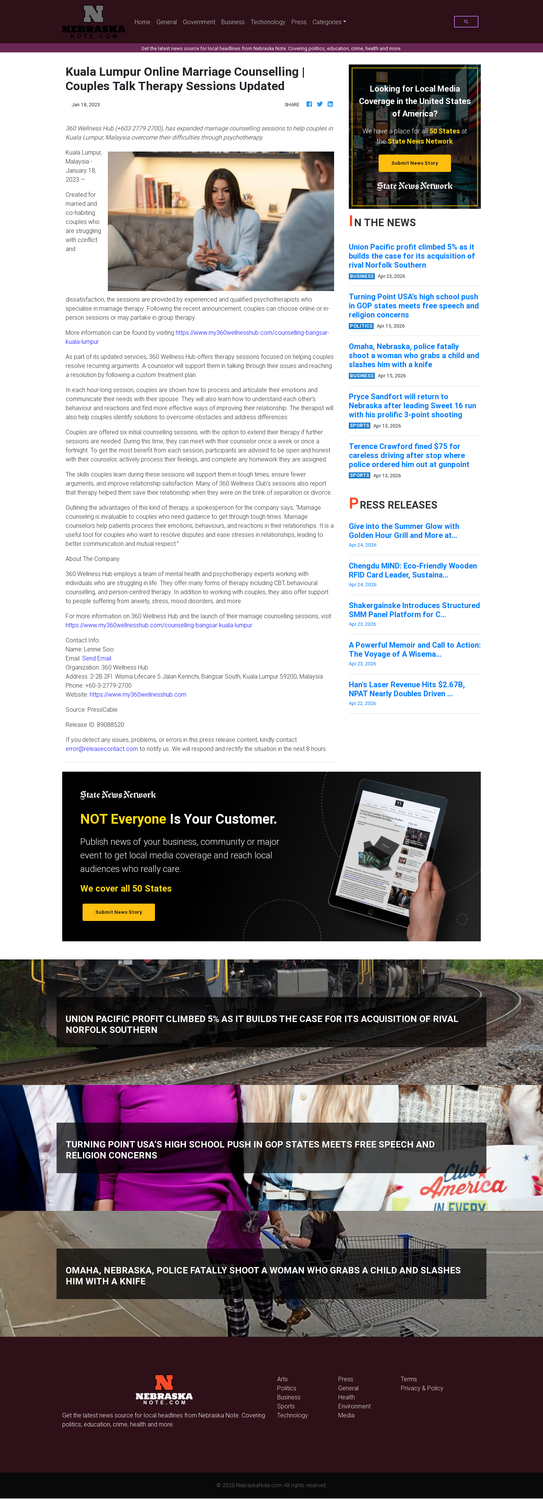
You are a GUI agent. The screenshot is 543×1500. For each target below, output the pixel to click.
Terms (409, 1379)
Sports (286, 1406)
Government (199, 22)
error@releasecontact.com (102, 748)
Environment (354, 1406)
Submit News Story (414, 163)
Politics (286, 1388)
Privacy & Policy (422, 1388)
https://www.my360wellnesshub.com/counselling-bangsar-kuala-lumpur (159, 625)
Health (346, 1397)
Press (299, 22)
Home (144, 21)
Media (346, 1415)
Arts (282, 1379)
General (166, 22)
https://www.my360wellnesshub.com (138, 694)
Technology (292, 1415)
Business (233, 22)
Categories (327, 22)
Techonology (268, 22)
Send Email (96, 658)
